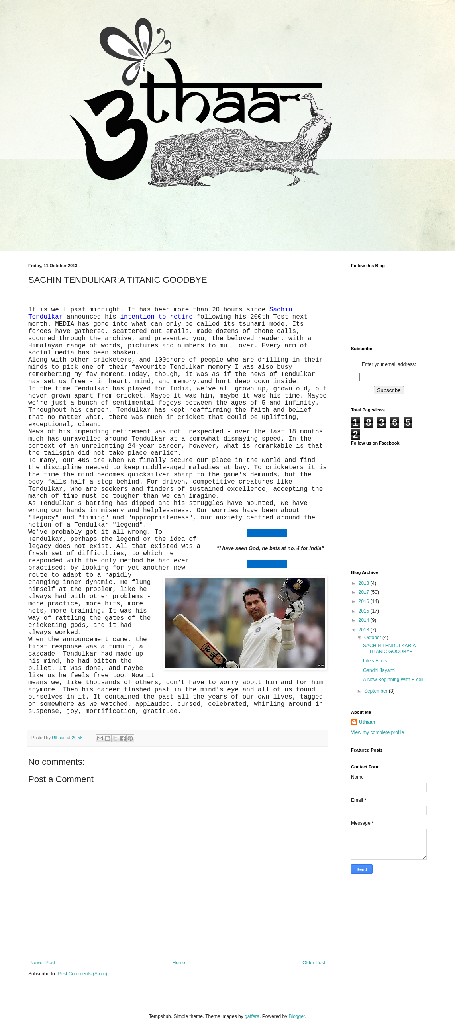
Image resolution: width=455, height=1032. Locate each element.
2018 (365, 583)
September (376, 691)
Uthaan (367, 722)
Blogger (297, 1016)
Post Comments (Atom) (82, 974)
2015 (365, 611)
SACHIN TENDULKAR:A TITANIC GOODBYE (389, 648)
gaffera (252, 1016)
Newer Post (42, 962)
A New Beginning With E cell (393, 679)
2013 (365, 630)
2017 (365, 592)
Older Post (313, 962)
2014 (365, 620)
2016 (365, 601)
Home (179, 962)
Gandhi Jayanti (379, 670)
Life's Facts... (377, 661)
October (373, 637)
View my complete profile (377, 732)
